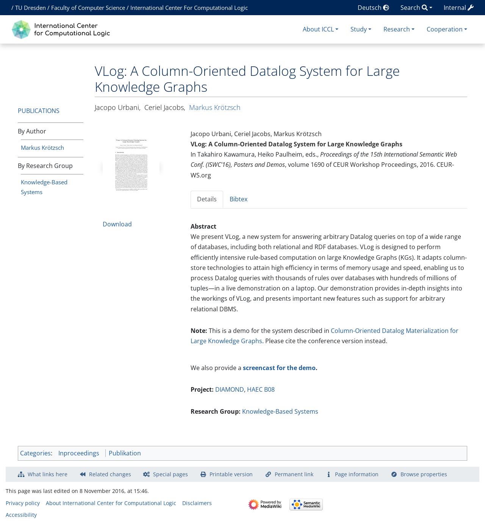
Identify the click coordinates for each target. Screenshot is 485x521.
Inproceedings (78, 453)
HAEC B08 (261, 389)
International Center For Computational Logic (189, 7)
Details (207, 199)
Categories (35, 453)
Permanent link (294, 474)
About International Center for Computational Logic (111, 503)
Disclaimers (197, 503)
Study (358, 29)
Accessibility (21, 514)
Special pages (170, 474)
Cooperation (445, 29)
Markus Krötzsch (42, 147)
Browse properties (424, 474)
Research (396, 29)
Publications (38, 111)
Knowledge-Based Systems (280, 411)
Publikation (125, 453)
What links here (47, 474)
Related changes (110, 474)
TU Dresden (30, 7)
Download (117, 224)
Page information (357, 474)
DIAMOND (229, 389)
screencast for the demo (279, 368)
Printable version (231, 474)
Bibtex (238, 199)
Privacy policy (23, 503)
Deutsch (373, 7)
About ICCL (318, 29)
